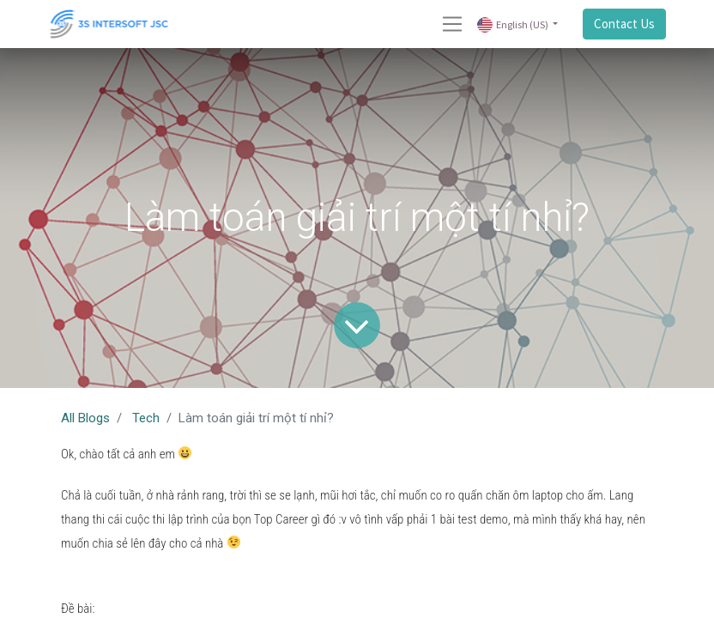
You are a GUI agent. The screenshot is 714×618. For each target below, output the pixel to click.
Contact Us (624, 23)
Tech (146, 418)
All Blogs (85, 418)
